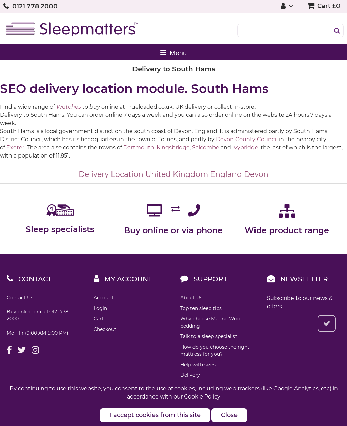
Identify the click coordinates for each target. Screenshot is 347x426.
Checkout (105, 329)
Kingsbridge (173, 147)
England (226, 174)
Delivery (190, 375)
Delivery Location (111, 174)
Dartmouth (138, 147)
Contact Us (20, 298)
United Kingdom (176, 174)
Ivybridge (245, 147)
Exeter (15, 147)
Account (104, 298)
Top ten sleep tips (201, 308)
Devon (256, 174)
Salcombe (205, 147)
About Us (191, 298)
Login (100, 308)
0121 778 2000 (35, 6)
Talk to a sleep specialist (208, 336)
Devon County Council (247, 139)
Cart (99, 319)
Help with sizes (198, 365)
